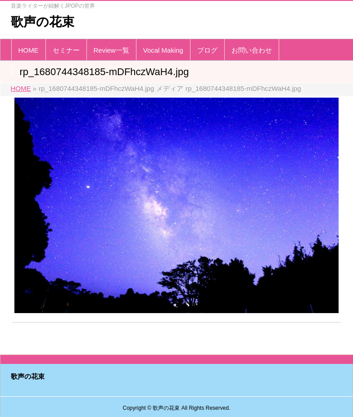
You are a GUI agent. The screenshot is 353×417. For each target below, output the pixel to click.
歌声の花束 (42, 22)
